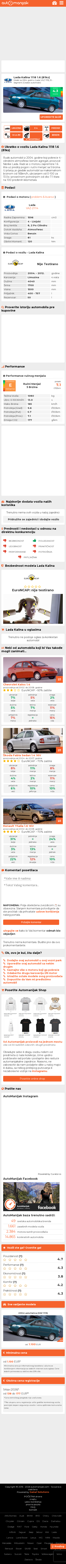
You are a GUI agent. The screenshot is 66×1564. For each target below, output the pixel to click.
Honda (43, 1526)
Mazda (56, 1537)
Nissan (30, 1543)
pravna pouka (33, 1504)
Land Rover (22, 1537)
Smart (44, 1548)
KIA (47, 1532)
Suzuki (17, 1554)
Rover (19, 1548)
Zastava (28, 1559)
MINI (47, 1537)
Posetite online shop (32, 1078)
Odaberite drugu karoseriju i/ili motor (32, 973)
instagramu (39, 1071)
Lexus (33, 1537)
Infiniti (12, 1532)
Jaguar (22, 1532)
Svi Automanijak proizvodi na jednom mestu (32, 1041)
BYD (38, 1515)
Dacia (45, 1521)
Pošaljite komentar (31, 922)
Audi (21, 1515)
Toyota (35, 1554)
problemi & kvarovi (43, 197)
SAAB (28, 1548)
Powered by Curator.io (49, 1173)
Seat (35, 1548)
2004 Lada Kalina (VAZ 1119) (33, 1313)
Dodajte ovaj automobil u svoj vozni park (34, 960)
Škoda (38, 1559)
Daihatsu (55, 1521)
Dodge (11, 1526)
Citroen (20, 1521)
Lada (54, 1532)
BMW (30, 1515)
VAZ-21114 (32, 208)
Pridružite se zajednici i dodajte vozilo (33, 519)
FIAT (19, 1526)
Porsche (60, 1543)
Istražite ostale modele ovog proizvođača (34, 976)
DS (38, 1521)
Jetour (39, 1532)
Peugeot (48, 1543)
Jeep (31, 1532)
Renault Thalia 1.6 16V (18, 826)
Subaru (8, 1554)
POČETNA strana (33, 1496)
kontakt (33, 1509)
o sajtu (33, 1499)
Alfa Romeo (11, 1515)
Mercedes (6, 1543)
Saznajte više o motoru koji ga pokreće (33, 969)
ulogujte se (10, 930)
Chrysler (10, 1521)
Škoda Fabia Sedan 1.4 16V (22, 755)
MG (41, 1537)
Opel (39, 1543)
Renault (9, 1548)
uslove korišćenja (47, 911)
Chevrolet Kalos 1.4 (16, 684)
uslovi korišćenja (33, 1501)
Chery (46, 1515)
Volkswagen (48, 1554)
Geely (34, 1526)
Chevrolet (57, 1515)
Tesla (26, 1554)
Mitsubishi (19, 1543)
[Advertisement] (33, 33)
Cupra (30, 1521)
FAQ (33, 1507)
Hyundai (54, 1526)
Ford (26, 1526)
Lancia (10, 1537)
